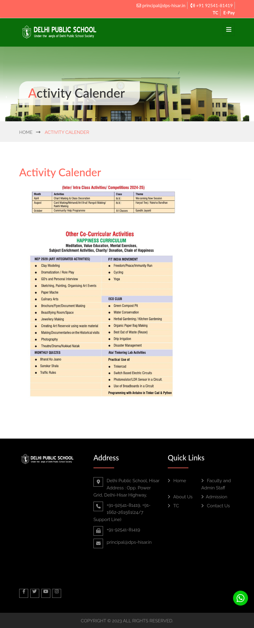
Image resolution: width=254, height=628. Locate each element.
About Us (180, 497)
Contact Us (215, 505)
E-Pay (229, 12)
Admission (214, 497)
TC (215, 12)
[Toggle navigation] (229, 29)
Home (26, 132)
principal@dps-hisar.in (161, 5)
